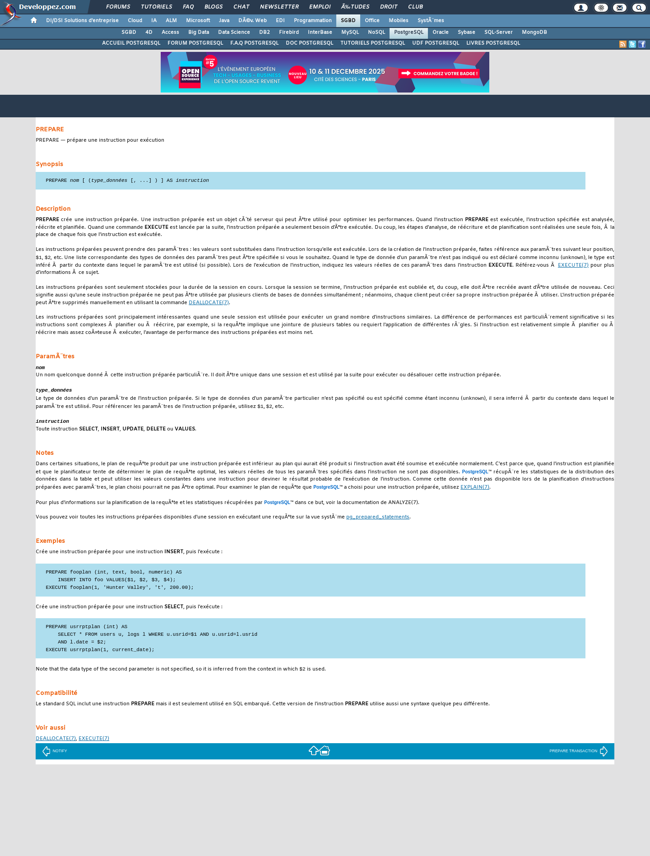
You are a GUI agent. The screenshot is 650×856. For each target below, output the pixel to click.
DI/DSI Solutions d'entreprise (82, 21)
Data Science (234, 32)
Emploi (319, 7)
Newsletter (279, 7)
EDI (280, 21)
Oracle (440, 32)
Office (372, 21)
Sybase (466, 32)
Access (170, 32)
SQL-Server (498, 32)
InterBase (320, 32)
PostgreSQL (408, 32)
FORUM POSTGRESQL (195, 43)
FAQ (188, 7)
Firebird (289, 32)
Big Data (198, 32)
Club (415, 7)
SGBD (348, 21)
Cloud (135, 21)
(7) (573, 266)
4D (149, 32)
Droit (388, 7)
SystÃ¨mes (431, 21)
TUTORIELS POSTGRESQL (372, 43)
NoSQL (376, 32)
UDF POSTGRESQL (435, 43)
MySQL (350, 32)
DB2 (264, 32)
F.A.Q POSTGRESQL (254, 43)
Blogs (213, 7)
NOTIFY (54, 754)
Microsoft (198, 21)
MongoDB (534, 32)
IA (154, 21)
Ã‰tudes (355, 7)
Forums (118, 7)
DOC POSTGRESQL (309, 43)
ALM (171, 21)
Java (224, 21)
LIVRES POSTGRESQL (493, 43)
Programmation (313, 21)
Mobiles (399, 21)
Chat (241, 7)
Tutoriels (156, 7)
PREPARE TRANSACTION (579, 754)
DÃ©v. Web (252, 21)
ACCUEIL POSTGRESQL (131, 43)
